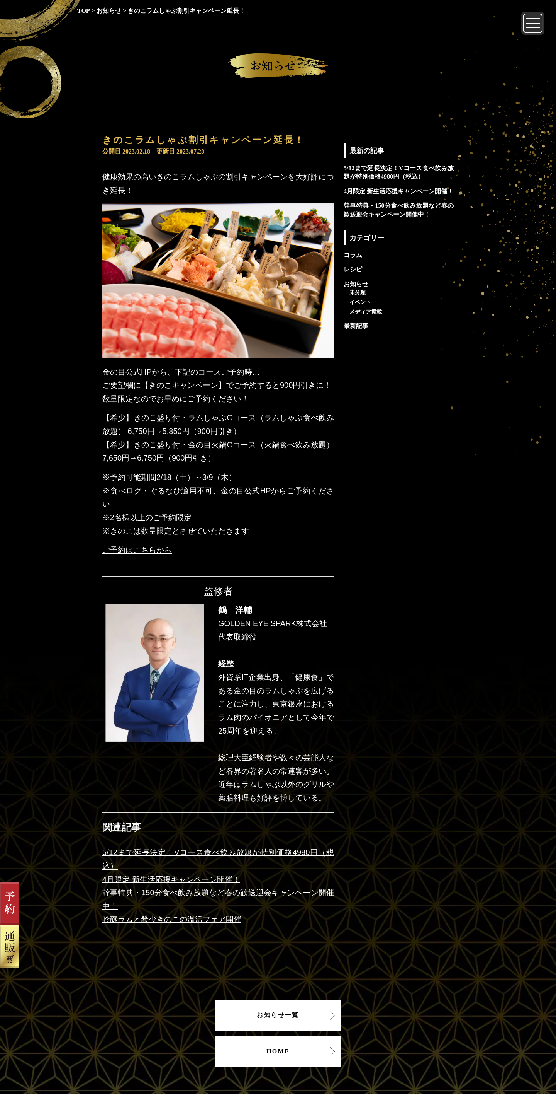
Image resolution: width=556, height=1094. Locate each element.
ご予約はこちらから (137, 550)
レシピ (353, 269)
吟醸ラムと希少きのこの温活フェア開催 (171, 919)
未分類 (357, 292)
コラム (353, 255)
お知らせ (356, 284)
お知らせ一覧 (278, 1015)
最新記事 (356, 326)
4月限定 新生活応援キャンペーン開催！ (171, 879)
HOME (278, 1051)
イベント (360, 302)
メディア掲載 (365, 312)
